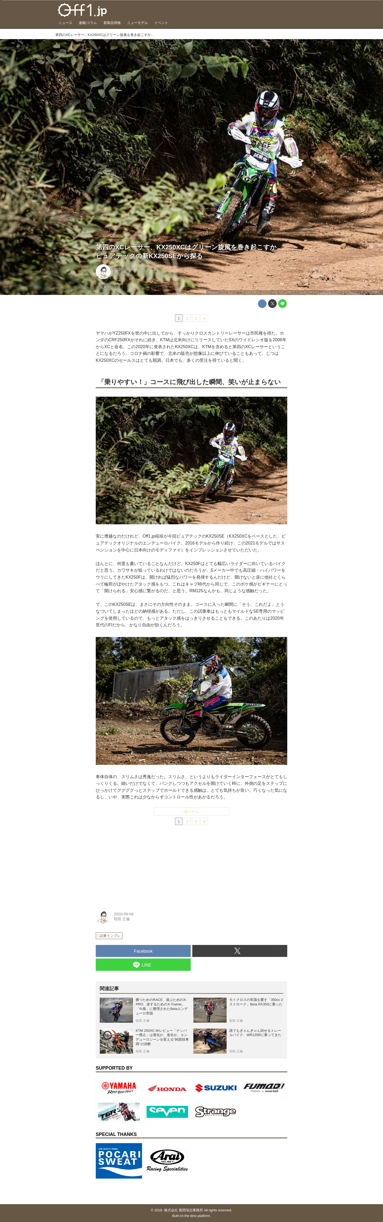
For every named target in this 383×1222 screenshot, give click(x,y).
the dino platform (197, 1216)
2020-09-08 (124, 269)
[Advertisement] (136, 869)
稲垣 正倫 (122, 274)
